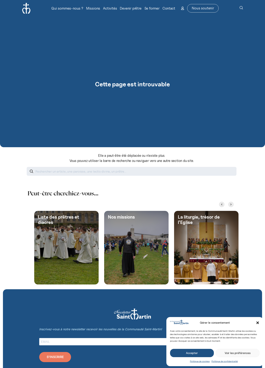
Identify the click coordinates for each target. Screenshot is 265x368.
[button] (257, 323)
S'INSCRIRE (55, 357)
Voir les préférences (238, 353)
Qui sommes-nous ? (67, 8)
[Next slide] (231, 204)
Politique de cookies (200, 361)
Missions (93, 8)
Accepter (192, 353)
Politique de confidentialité (224, 361)
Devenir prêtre (130, 8)
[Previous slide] (222, 204)
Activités (110, 8)
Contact (168, 8)
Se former (152, 8)
